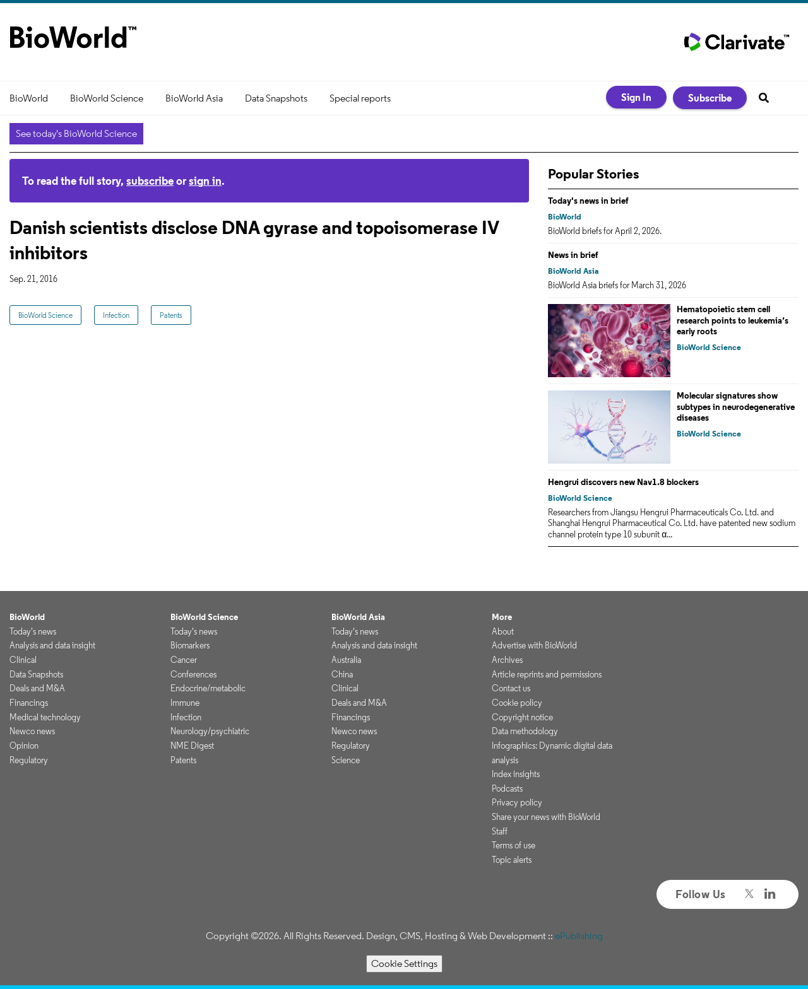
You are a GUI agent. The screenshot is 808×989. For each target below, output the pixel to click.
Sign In (636, 97)
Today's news (32, 631)
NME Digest (192, 745)
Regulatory (28, 760)
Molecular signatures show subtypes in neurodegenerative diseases (736, 406)
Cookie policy (517, 702)
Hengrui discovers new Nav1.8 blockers (623, 482)
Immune (184, 702)
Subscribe (710, 97)
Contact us (511, 688)
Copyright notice (522, 717)
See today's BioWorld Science (76, 133)
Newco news (32, 731)
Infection (116, 315)
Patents (171, 315)
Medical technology (45, 717)
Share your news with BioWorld (546, 816)
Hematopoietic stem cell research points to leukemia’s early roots (732, 320)
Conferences (193, 674)
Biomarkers (190, 645)
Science (345, 760)
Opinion (24, 745)
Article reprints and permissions (547, 674)
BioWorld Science (106, 98)
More (502, 617)
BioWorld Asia (194, 98)
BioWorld (28, 98)
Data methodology (525, 731)
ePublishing (579, 936)
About (503, 631)
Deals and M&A (37, 688)
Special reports (360, 98)
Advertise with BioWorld (534, 645)
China (342, 674)
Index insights (516, 774)
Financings (28, 702)
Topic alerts (512, 859)
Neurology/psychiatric (209, 731)
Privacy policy (517, 802)
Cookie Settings (404, 963)
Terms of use (513, 845)
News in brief (573, 254)
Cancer (183, 659)
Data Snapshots (276, 98)
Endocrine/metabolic (208, 688)
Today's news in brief (588, 200)
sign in (205, 180)
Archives (507, 659)
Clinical (23, 659)
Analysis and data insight (52, 645)
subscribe (150, 180)
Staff (500, 831)
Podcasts (507, 788)
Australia (346, 659)
